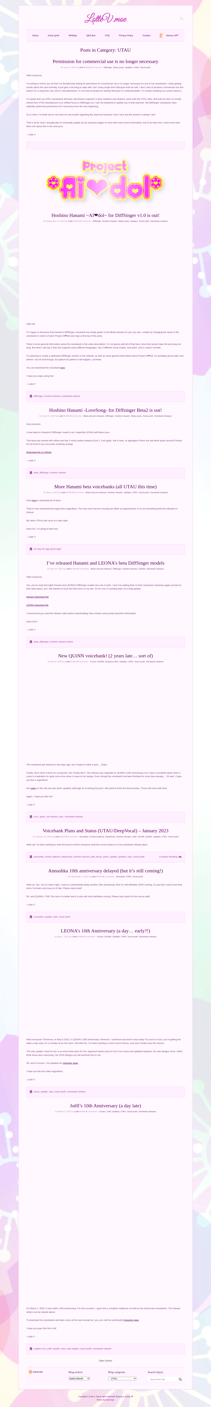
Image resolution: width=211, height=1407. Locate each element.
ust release (52, 816)
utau (61, 816)
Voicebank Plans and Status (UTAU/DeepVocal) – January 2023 (106, 830)
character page (70, 1063)
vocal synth (139, 856)
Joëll (134, 837)
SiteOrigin (110, 1400)
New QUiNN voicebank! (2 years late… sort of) (105, 655)
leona (70, 641)
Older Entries (105, 1360)
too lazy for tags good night (47, 549)
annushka (38, 856)
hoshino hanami (52, 396)
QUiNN (101, 662)
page (33, 788)
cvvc (36, 816)
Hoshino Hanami (109, 221)
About (35, 35)
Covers (93, 662)
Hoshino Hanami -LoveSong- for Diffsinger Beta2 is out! (105, 410)
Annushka (83, 837)
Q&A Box (91, 35)
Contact (146, 35)
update (113, 856)
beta (36, 472)
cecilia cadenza (53, 856)
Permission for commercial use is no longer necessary (105, 61)
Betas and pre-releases (93, 416)
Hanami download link (37, 597)
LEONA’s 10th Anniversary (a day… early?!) (105, 930)
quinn (42, 816)
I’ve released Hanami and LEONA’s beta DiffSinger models (105, 563)
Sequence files (111, 662)
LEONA (141, 569)
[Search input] (163, 1379)
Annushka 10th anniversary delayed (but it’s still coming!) (105, 870)
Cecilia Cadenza (97, 837)
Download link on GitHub (38, 452)
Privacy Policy (126, 35)
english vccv (40, 1348)
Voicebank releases (159, 221)
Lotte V (82, 67)
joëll (93, 856)
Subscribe (38, 1372)
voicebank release (71, 396)
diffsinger (38, 396)
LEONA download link (37, 605)
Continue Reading (168, 856)
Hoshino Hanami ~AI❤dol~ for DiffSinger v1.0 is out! (106, 215)
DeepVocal (110, 837)
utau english (73, 1348)
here (62, 367)
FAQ (107, 35)
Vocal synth (53, 35)
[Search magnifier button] (180, 1379)
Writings (73, 35)
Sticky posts (118, 67)
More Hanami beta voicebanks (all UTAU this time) (105, 486)
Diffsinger (107, 67)
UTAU (136, 67)
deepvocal (67, 856)
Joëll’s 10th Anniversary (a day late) (105, 1105)
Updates (129, 67)
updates (122, 856)
